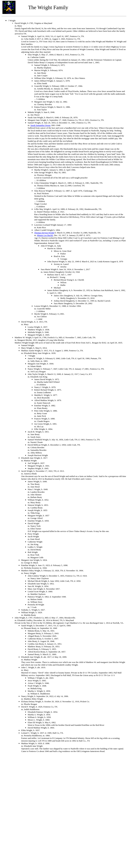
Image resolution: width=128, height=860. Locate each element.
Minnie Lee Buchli (45, 235)
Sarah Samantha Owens (40, 125)
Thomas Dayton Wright (44, 232)
